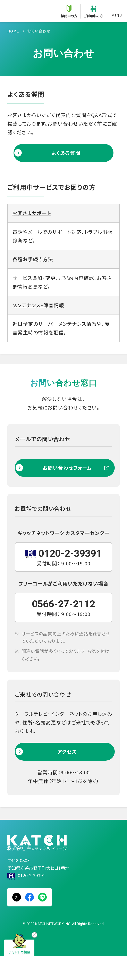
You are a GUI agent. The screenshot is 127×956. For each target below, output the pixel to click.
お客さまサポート (31, 213)
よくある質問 (66, 152)
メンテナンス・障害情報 (38, 305)
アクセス (67, 751)
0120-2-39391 (31, 875)
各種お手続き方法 (32, 259)
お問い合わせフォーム (67, 467)
